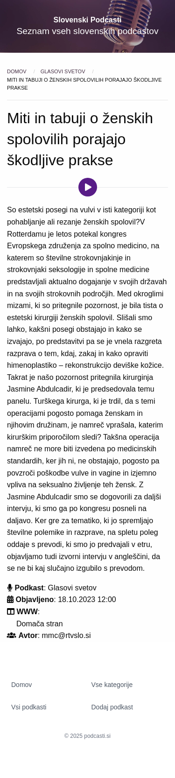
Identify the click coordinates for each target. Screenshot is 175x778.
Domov (17, 71)
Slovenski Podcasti (88, 20)
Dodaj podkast (112, 707)
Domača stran (39, 624)
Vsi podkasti (28, 707)
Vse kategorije (112, 684)
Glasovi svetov (64, 71)
